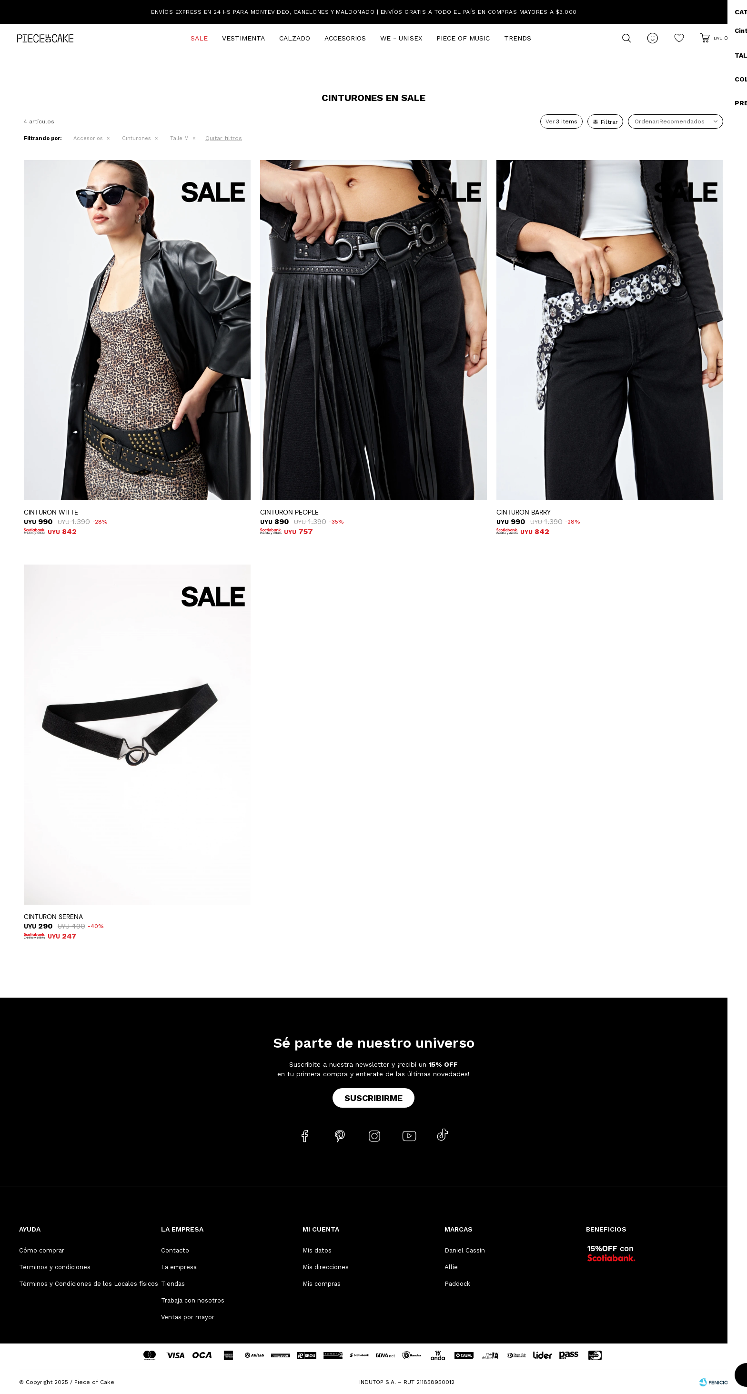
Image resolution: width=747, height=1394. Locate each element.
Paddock (457, 1283)
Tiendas (173, 1283)
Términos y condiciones (55, 1267)
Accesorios (345, 38)
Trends (517, 38)
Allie (451, 1267)
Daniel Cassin (464, 1250)
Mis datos (317, 1250)
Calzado (294, 38)
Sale (199, 38)
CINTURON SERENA (53, 916)
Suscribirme (373, 1098)
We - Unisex (401, 38)
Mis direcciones (326, 1267)
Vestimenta (243, 38)
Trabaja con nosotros (192, 1300)
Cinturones (136, 138)
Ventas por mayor (187, 1317)
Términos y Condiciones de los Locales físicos (88, 1283)
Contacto (175, 1250)
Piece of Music (463, 38)
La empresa (179, 1267)
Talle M (179, 138)
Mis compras (322, 1283)
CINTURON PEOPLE (289, 512)
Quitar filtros (223, 138)
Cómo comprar (41, 1250)
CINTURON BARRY (523, 512)
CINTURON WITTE (51, 512)
